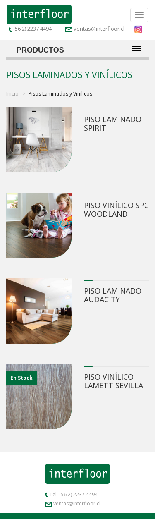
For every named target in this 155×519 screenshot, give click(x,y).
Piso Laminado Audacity (112, 295)
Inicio (12, 93)
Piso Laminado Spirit (112, 123)
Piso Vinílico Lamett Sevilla (113, 381)
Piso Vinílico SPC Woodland (116, 209)
